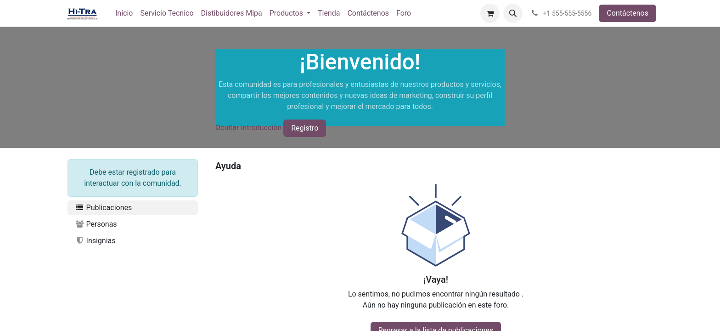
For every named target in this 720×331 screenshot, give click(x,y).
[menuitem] (124, 13)
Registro (304, 128)
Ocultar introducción (248, 127)
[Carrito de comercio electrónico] (490, 13)
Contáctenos (627, 13)
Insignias (95, 240)
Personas (96, 224)
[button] (513, 13)
